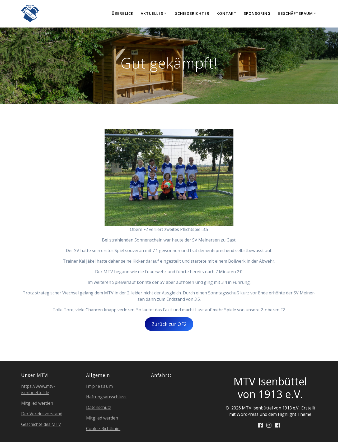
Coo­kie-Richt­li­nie (103, 428)
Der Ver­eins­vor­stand (41, 414)
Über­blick (123, 13)
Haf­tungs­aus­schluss (106, 397)
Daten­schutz (98, 407)
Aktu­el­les (152, 13)
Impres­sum (99, 386)
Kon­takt (227, 13)
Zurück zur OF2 (169, 324)
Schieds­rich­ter (192, 13)
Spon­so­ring (257, 13)
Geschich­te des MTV (41, 424)
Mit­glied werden (37, 403)
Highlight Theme (294, 414)
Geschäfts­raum (295, 13)
